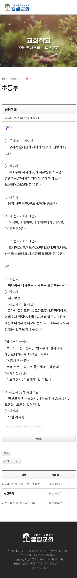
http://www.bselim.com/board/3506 (24, 426)
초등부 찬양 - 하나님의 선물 (20, 503)
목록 (6, 453)
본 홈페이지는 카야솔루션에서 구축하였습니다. (45, 565)
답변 (6, 461)
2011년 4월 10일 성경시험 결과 (22, 484)
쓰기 (15, 461)
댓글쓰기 (39, 439)
